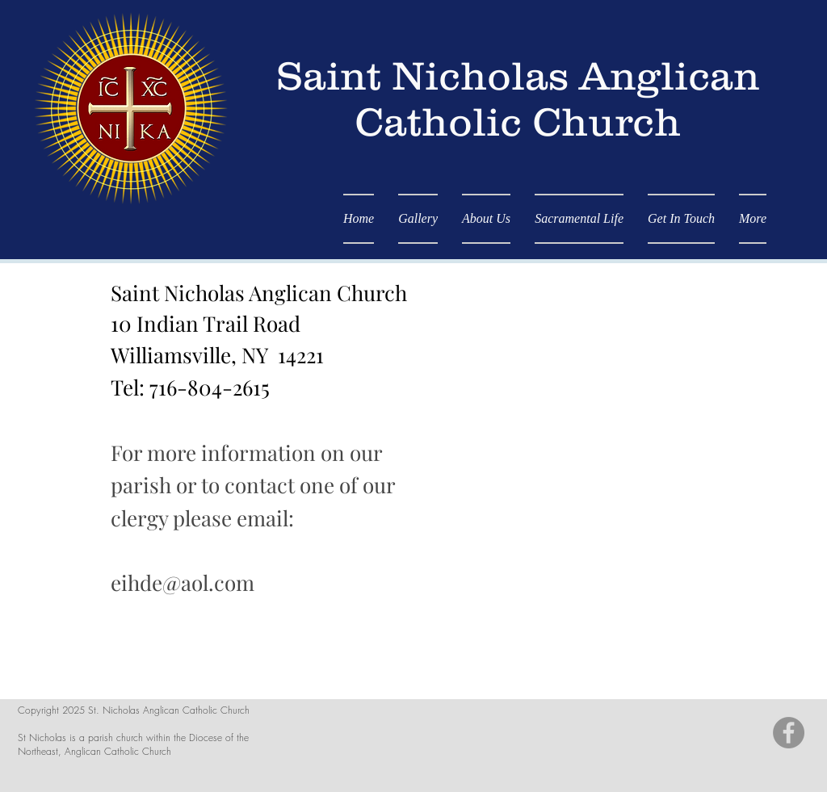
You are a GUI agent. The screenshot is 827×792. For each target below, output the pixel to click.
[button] (579, 219)
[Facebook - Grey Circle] (788, 732)
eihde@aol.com (182, 582)
